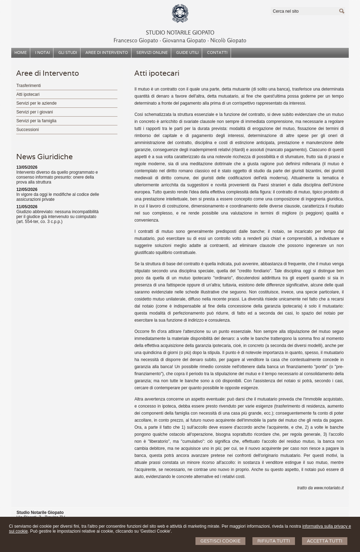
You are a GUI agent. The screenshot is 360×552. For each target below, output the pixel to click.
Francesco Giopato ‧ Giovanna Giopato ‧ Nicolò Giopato (180, 40)
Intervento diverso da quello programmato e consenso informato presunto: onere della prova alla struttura (57, 177)
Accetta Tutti (324, 541)
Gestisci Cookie (220, 541)
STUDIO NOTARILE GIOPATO (180, 32)
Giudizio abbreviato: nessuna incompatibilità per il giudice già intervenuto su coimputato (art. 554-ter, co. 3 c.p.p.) (57, 216)
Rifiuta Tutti (273, 541)
